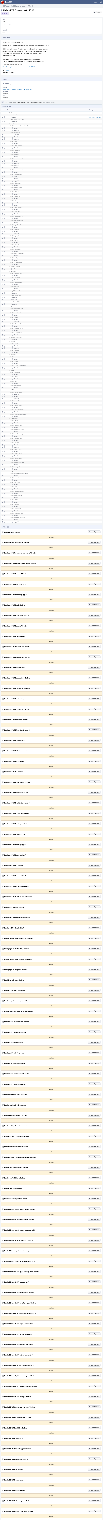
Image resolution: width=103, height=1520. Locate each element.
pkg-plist (16, 130)
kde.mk (14, 117)
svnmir (6, 85)
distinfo (14, 121)
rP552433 (5, 13)
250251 (7, 70)
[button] (96, 2)
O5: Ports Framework (95, 117)
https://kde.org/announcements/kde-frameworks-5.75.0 (19, 67)
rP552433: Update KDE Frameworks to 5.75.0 (28, 102)
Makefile (16, 135)
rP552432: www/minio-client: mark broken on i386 (17, 89)
